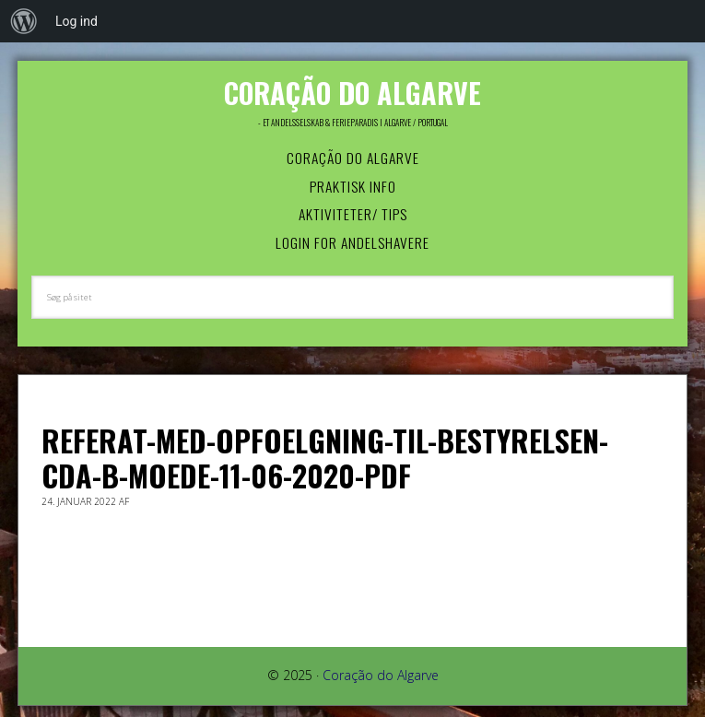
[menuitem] (24, 21)
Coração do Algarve (352, 92)
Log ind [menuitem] (76, 21)
